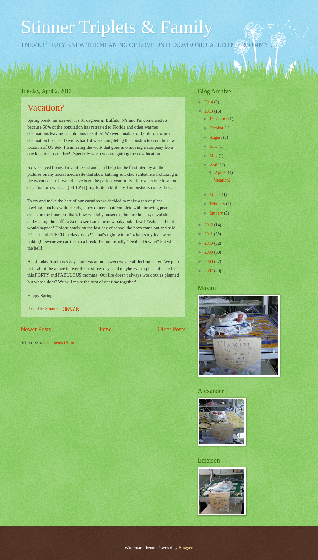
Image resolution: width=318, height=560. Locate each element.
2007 (209, 271)
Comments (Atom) (60, 342)
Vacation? (45, 107)
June (214, 146)
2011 (209, 234)
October (217, 128)
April (215, 165)
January (217, 213)
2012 (209, 225)
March (216, 194)
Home (104, 329)
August (216, 137)
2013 (209, 111)
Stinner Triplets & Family (117, 26)
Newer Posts (36, 329)
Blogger (185, 547)
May (214, 155)
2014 (209, 102)
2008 (209, 261)
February (218, 203)
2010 (209, 243)
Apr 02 (221, 172)
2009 (209, 252)
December (219, 118)
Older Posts (171, 329)
